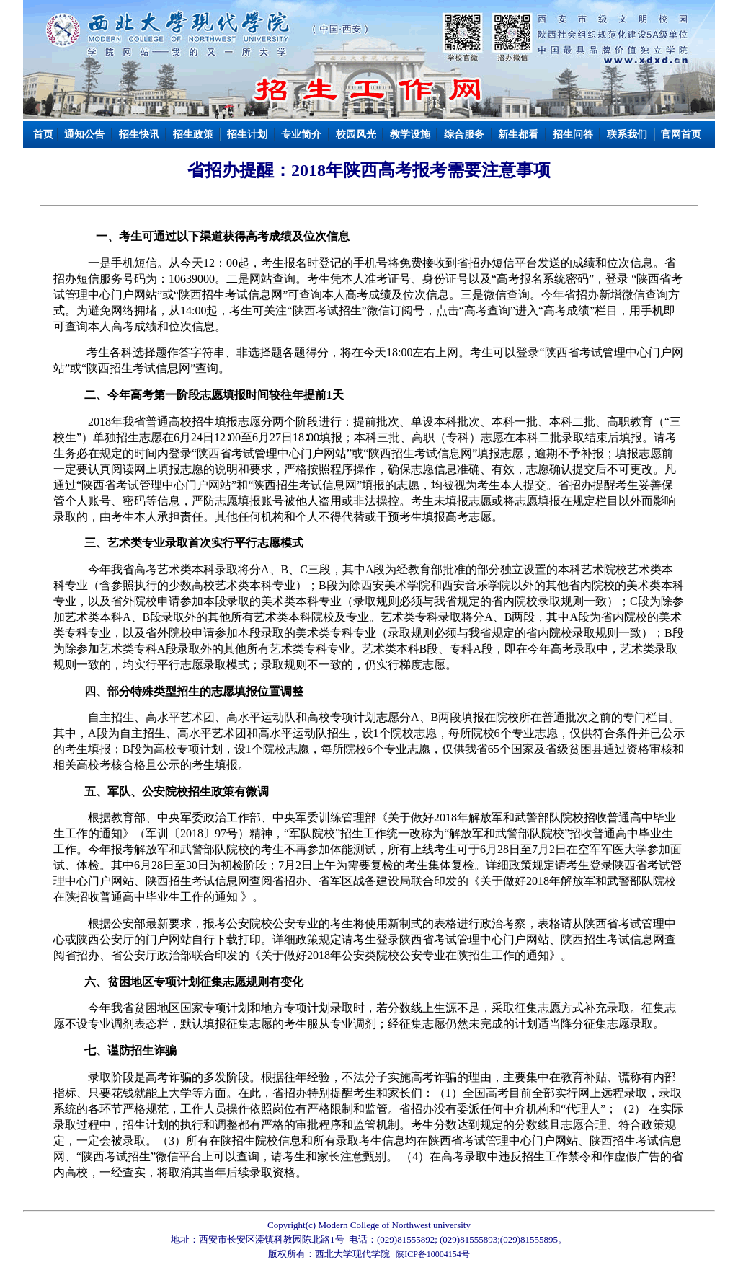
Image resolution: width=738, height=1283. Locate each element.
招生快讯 (139, 134)
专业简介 (301, 134)
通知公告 (84, 134)
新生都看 (518, 134)
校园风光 (356, 134)
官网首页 (681, 134)
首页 (43, 134)
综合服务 (464, 134)
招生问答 (573, 134)
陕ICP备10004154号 (433, 1254)
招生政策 (193, 134)
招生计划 (247, 134)
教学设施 (410, 134)
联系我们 (627, 134)
